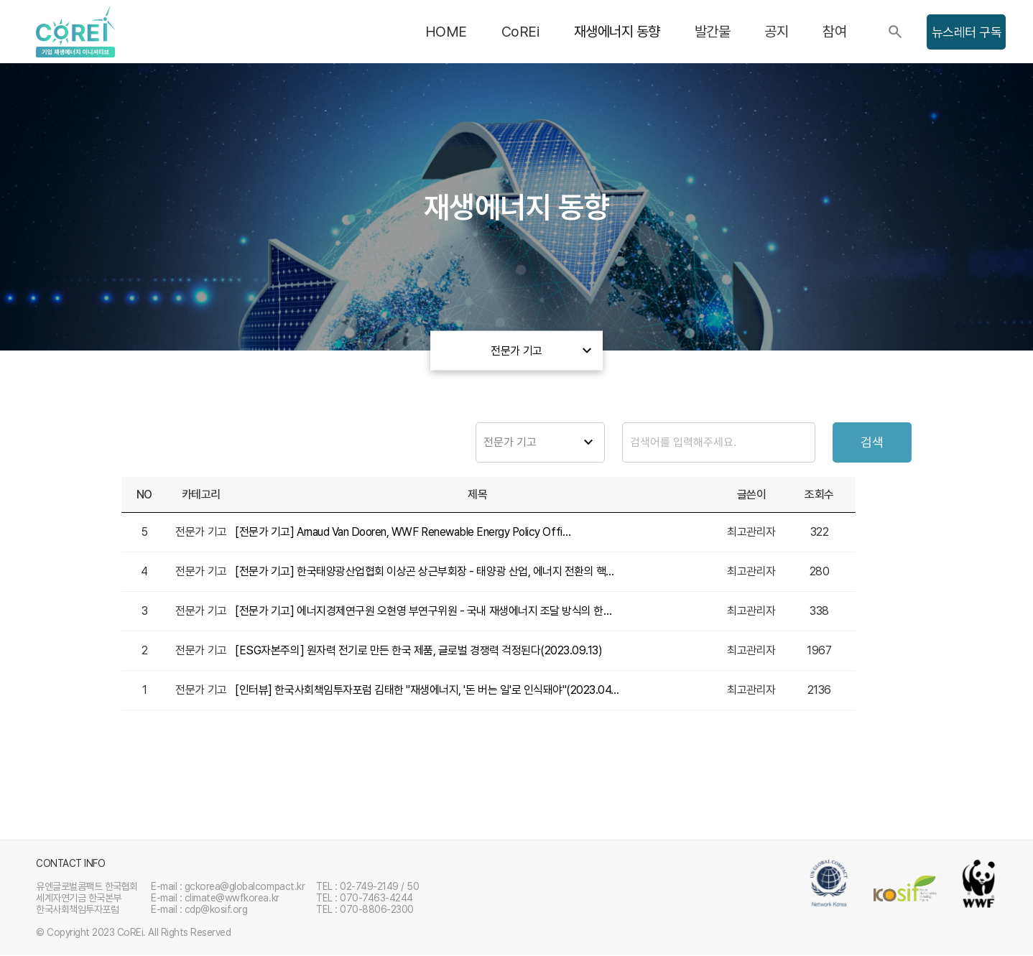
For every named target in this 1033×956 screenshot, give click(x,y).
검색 (872, 442)
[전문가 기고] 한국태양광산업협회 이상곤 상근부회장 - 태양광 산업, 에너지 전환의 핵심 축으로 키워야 (427, 572)
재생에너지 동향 (617, 31)
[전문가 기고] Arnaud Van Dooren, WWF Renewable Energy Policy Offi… (402, 532)
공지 (776, 31)
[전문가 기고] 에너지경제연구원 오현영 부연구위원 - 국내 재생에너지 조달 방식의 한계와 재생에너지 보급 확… (427, 611)
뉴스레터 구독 (967, 32)
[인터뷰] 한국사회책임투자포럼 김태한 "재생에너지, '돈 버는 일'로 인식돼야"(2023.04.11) (427, 690)
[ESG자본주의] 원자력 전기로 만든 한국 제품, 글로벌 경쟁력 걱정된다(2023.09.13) (418, 651)
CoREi (520, 31)
